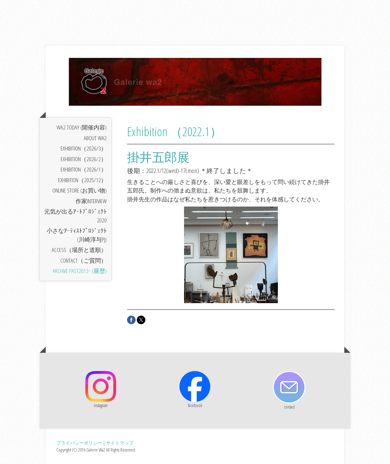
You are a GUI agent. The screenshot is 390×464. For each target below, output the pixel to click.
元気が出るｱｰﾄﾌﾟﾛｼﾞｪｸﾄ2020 (75, 215)
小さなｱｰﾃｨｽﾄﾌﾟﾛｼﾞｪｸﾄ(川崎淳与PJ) (77, 235)
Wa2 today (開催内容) (82, 127)
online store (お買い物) (79, 190)
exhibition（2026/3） (84, 148)
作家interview (91, 201)
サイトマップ (119, 443)
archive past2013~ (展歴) (80, 271)
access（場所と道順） (79, 250)
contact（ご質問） (83, 260)
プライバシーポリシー (79, 443)
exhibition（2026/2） (84, 159)
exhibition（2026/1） (84, 169)
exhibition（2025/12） (82, 180)
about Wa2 (95, 138)
